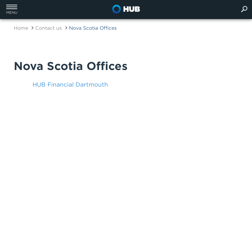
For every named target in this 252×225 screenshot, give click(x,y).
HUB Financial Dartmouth (70, 84)
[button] (11, 9)
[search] (244, 9)
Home (21, 28)
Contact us (48, 28)
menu (11, 12)
